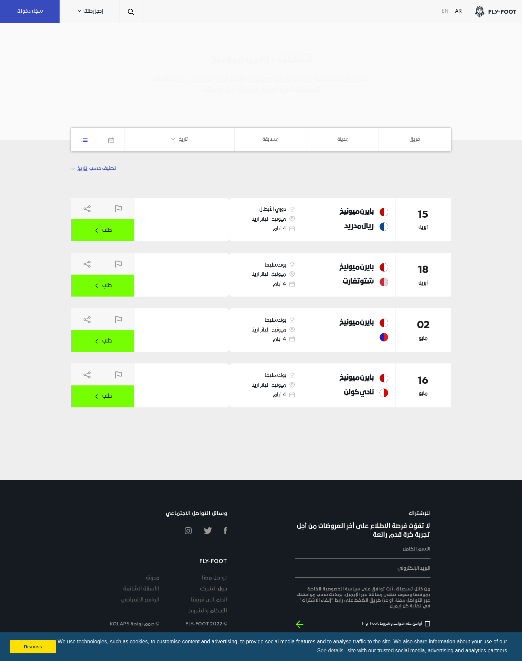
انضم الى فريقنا (209, 600)
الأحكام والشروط (207, 611)
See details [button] (330, 650)
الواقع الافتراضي (140, 600)
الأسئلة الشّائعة (141, 589)
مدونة (153, 578)
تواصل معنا (214, 578)
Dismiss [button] (33, 646)
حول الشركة (213, 589)
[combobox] (415, 139)
